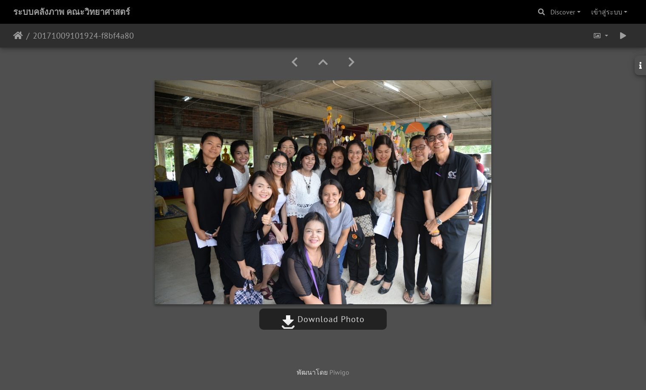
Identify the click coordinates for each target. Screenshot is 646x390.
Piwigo (339, 372)
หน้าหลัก (18, 35)
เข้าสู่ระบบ (606, 12)
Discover (562, 12)
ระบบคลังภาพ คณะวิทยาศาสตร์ (71, 11)
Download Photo (323, 319)
